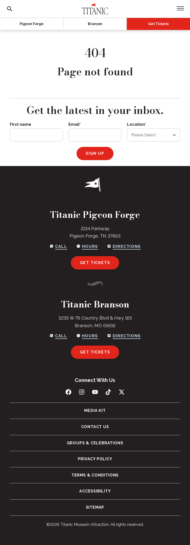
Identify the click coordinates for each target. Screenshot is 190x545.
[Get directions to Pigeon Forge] (124, 246)
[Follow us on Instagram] (81, 392)
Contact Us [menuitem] (95, 426)
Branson (95, 24)
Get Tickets (158, 24)
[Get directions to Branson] (124, 336)
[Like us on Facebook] (68, 392)
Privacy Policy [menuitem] (95, 459)
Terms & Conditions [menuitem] (95, 475)
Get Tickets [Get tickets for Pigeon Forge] (95, 262)
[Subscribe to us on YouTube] (95, 392)
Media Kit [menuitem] (95, 410)
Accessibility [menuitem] (95, 491)
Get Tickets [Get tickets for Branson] (95, 352)
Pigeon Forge (32, 24)
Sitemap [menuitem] (95, 507)
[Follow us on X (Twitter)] (121, 392)
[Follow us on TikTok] (108, 392)
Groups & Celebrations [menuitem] (95, 443)
